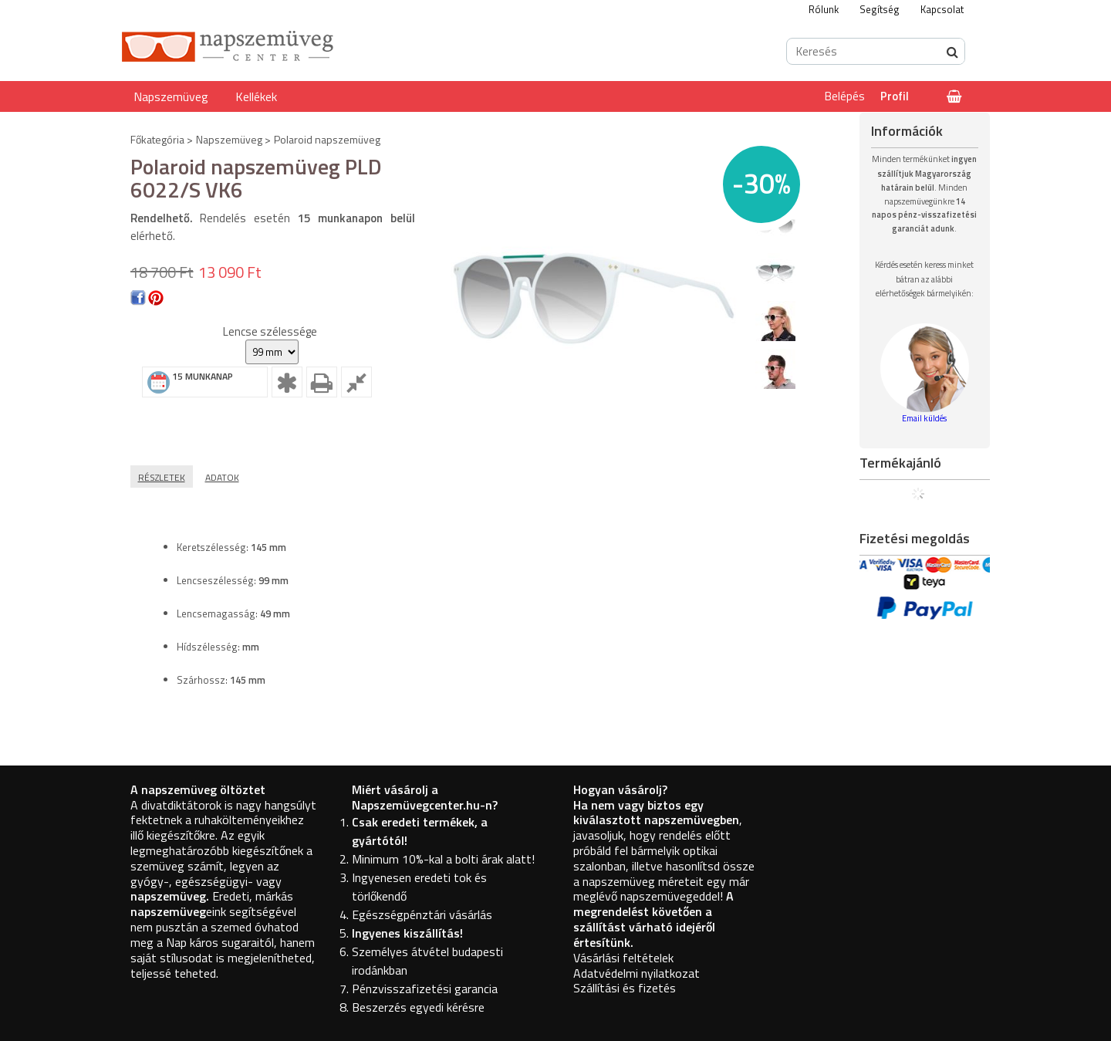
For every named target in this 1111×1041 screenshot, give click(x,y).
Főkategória (157, 139)
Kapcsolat (942, 9)
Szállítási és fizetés (624, 987)
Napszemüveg (170, 96)
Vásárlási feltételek (623, 957)
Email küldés (924, 418)
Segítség (879, 9)
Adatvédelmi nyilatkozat (636, 973)
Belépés (845, 96)
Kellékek (256, 96)
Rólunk (824, 9)
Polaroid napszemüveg (327, 139)
